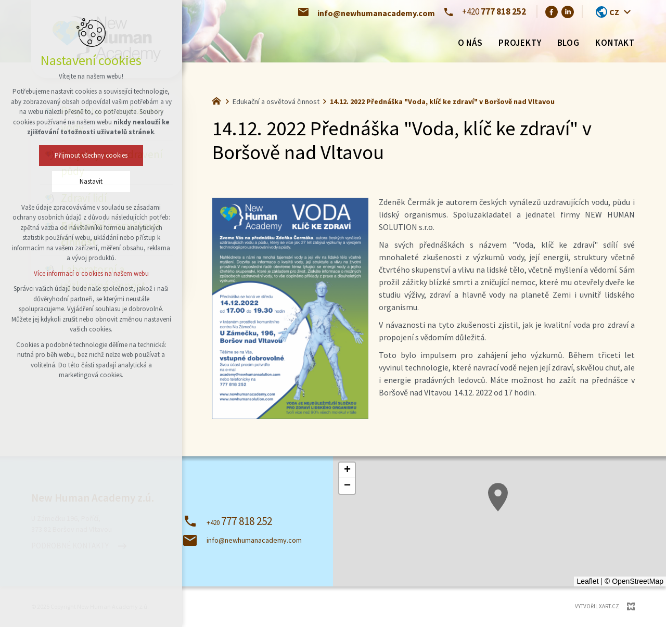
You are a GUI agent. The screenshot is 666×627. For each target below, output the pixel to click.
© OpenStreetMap (634, 581)
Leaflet (587, 581)
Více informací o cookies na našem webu (91, 273)
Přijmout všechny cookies (91, 155)
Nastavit (91, 181)
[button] (498, 497)
